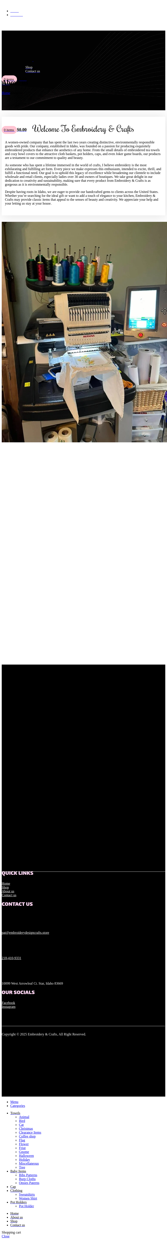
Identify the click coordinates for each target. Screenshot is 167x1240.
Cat (21, 1125)
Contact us (9, 895)
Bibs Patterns (28, 1175)
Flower (24, 1144)
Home (6, 883)
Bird (22, 1121)
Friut (22, 1148)
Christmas (26, 1128)
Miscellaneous (29, 1163)
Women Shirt (28, 1198)
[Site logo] (17, 60)
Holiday (24, 1159)
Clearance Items (30, 1132)
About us (8, 891)
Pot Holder (26, 1206)
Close (5, 1236)
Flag (22, 1140)
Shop (5, 887)
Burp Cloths (27, 1179)
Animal (24, 1117)
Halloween (26, 1156)
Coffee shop (27, 1136)
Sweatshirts (27, 1194)
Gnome (24, 1152)
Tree (22, 1167)
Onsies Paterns (29, 1183)
